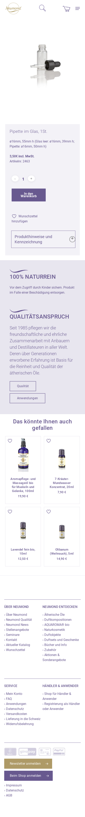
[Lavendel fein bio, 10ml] (23, 525)
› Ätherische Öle (53, 615)
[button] (77, 8)
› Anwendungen (15, 704)
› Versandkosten (15, 714)
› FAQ (8, 699)
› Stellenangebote (16, 630)
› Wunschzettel (14, 650)
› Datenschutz (14, 709)
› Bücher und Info (54, 645)
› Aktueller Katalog (17, 645)
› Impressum (13, 785)
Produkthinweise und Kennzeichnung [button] (45, 239)
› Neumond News (16, 625)
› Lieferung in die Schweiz (22, 719)
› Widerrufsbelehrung (19, 724)
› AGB (8, 795)
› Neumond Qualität (18, 620)
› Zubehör (49, 650)
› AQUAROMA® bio (55, 625)
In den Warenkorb (29, 195)
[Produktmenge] (23, 179)
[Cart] (67, 8)
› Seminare (11, 635)
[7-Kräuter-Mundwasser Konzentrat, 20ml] (62, 454)
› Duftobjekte (51, 635)
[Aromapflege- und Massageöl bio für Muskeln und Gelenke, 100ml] (23, 454)
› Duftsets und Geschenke (60, 640)
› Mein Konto (13, 694)
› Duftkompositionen (57, 620)
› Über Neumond (15, 615)
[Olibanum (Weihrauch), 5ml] (62, 525)
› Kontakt (10, 640)
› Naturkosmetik (53, 630)
